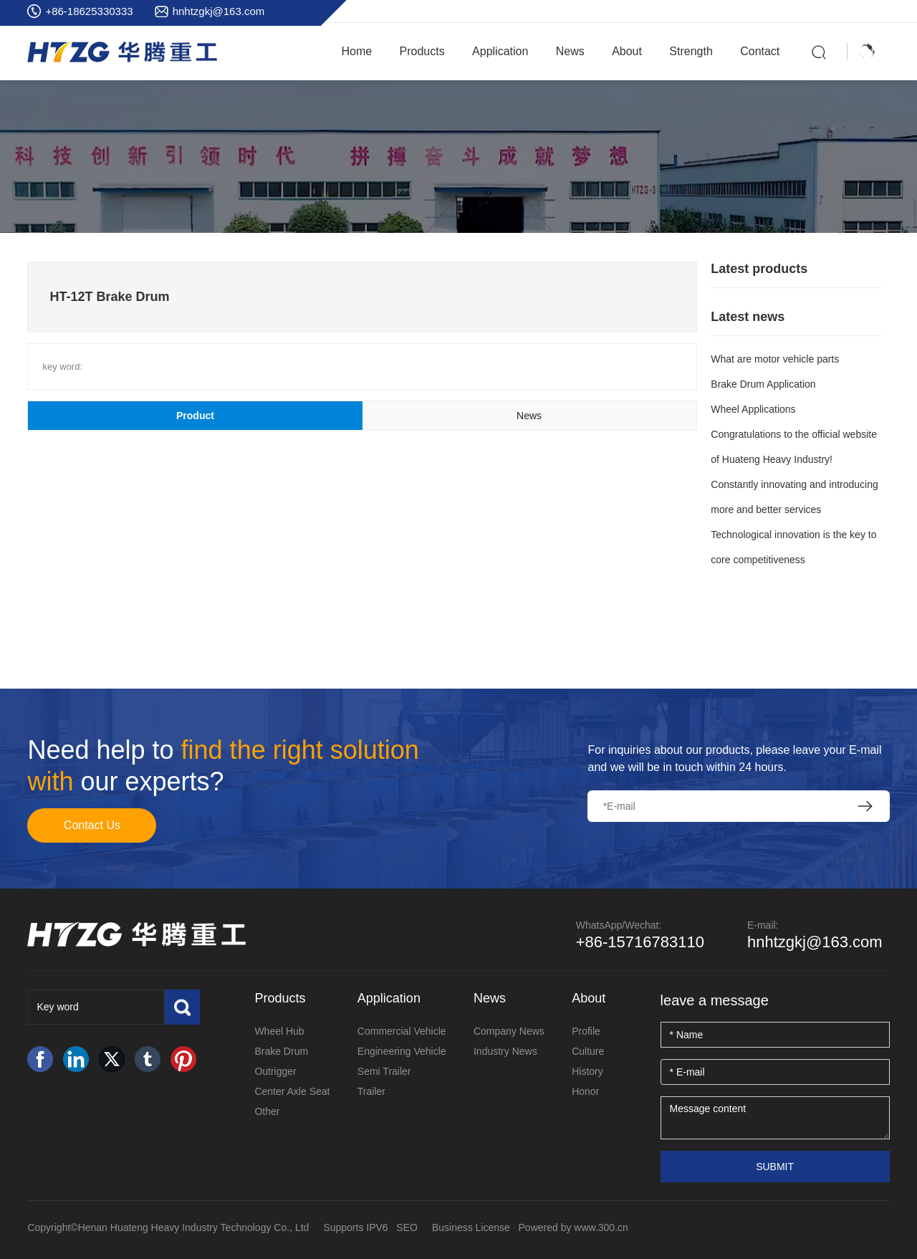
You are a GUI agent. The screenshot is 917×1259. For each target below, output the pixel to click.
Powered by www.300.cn (573, 1227)
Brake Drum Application (763, 384)
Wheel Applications (753, 409)
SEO (407, 1227)
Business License (471, 1227)
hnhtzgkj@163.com (219, 11)
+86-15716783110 (640, 942)
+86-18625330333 (89, 11)
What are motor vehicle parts (775, 359)
